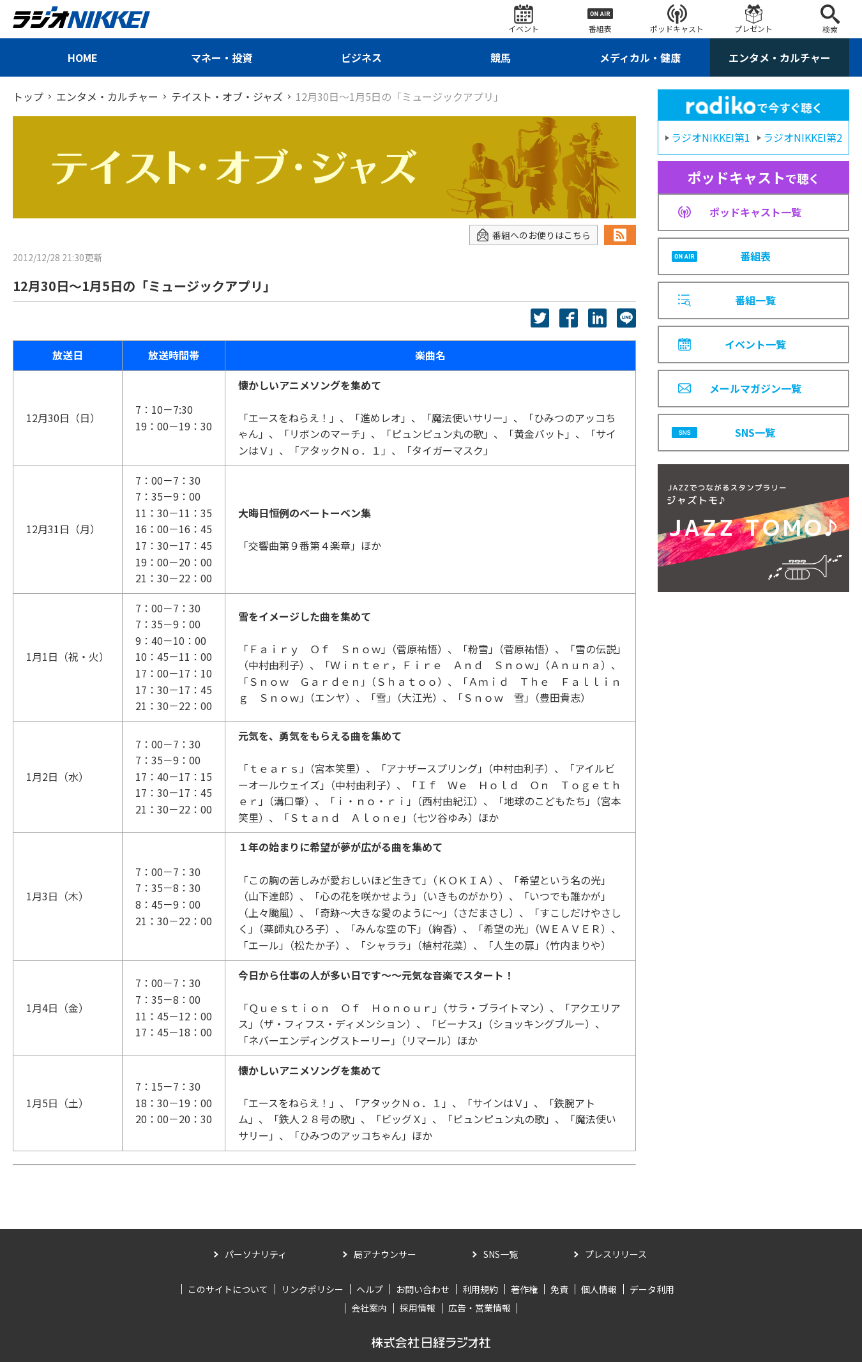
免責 (559, 1289)
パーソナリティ (256, 1254)
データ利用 (652, 1289)
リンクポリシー (312, 1289)
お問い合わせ (423, 1289)
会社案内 (369, 1307)
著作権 (524, 1289)
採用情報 (417, 1307)
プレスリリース (616, 1254)
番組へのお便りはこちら (533, 235)
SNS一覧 (500, 1254)
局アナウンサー (385, 1254)
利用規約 (480, 1289)
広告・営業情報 (479, 1307)
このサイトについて (228, 1289)
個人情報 (599, 1289)
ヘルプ (369, 1289)
